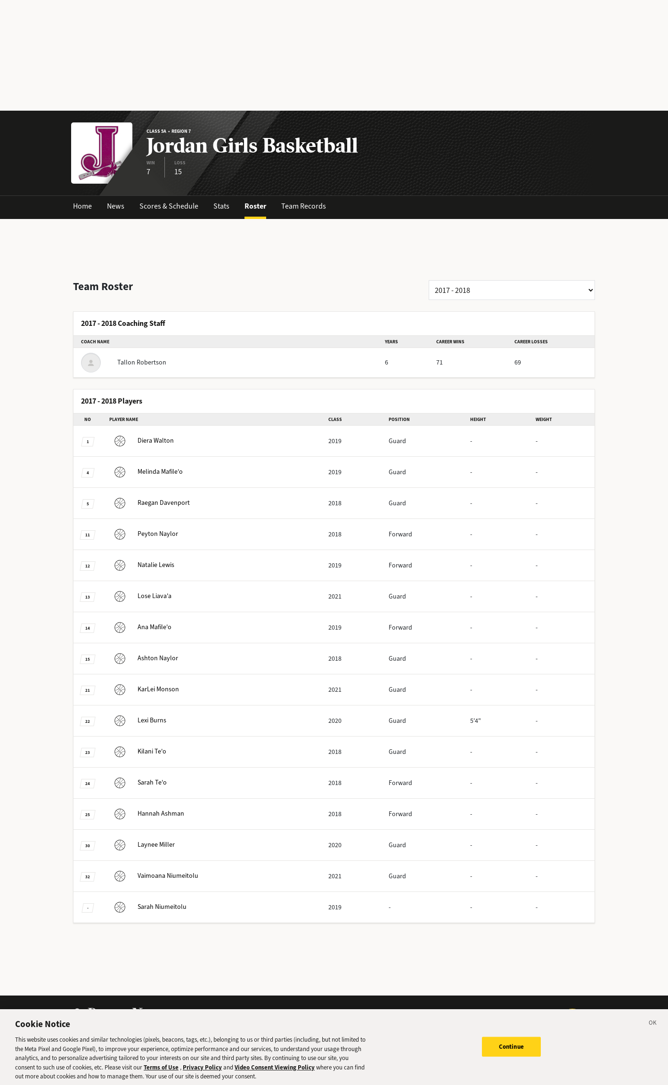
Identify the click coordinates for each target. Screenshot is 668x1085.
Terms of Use (161, 1074)
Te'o (137, 751)
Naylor (143, 533)
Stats (221, 206)
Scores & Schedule (168, 206)
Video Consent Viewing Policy (275, 1074)
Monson (144, 689)
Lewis (141, 564)
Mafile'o (146, 471)
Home (82, 206)
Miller (142, 844)
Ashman (146, 813)
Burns (137, 720)
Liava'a (140, 595)
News (115, 206)
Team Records (303, 206)
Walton (141, 440)
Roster (255, 206)
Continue (511, 1054)
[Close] (653, 1031)
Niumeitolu (153, 875)
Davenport (149, 502)
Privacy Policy (202, 1074)
